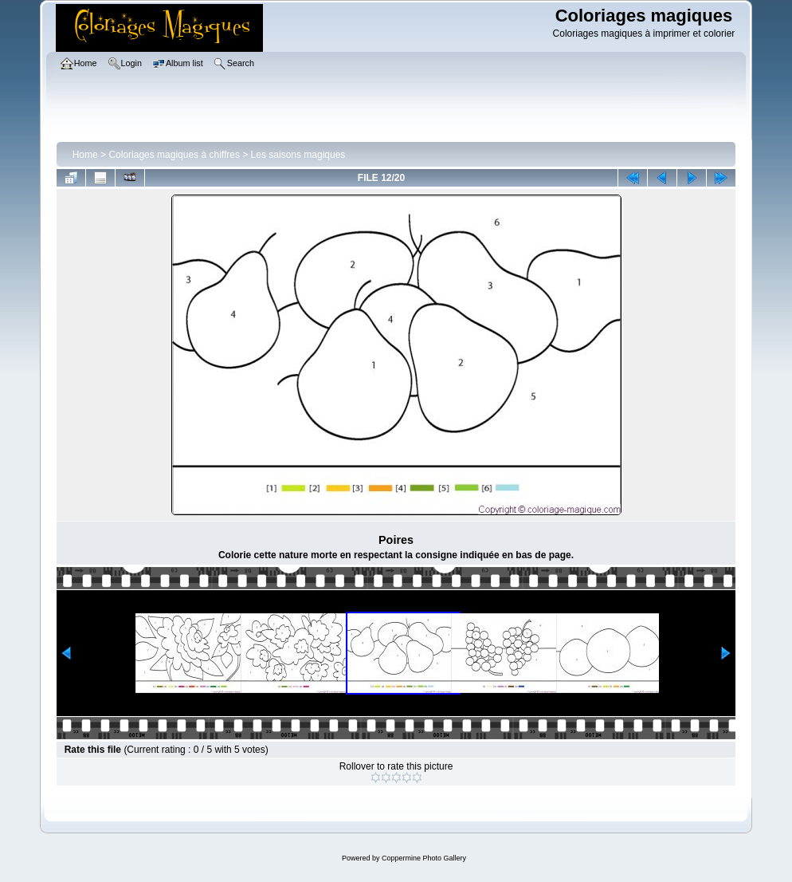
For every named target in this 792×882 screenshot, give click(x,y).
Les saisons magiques (298, 154)
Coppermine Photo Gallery (424, 858)
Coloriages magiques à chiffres (174, 154)
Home (85, 154)
